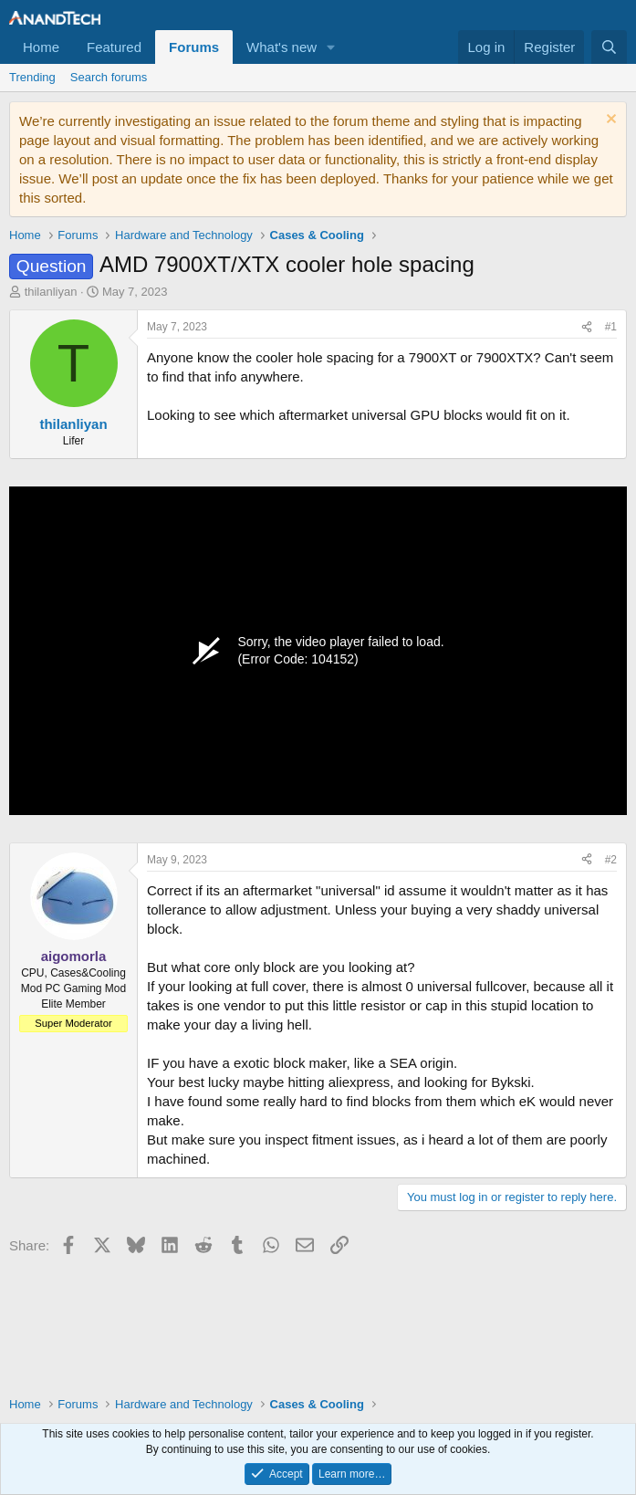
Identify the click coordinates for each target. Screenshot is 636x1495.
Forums (194, 47)
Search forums (109, 77)
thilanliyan (51, 291)
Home (41, 47)
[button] (331, 47)
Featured (114, 47)
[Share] (587, 327)
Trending (32, 77)
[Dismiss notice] (609, 121)
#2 (611, 859)
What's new (281, 47)
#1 (611, 326)
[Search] (609, 47)
